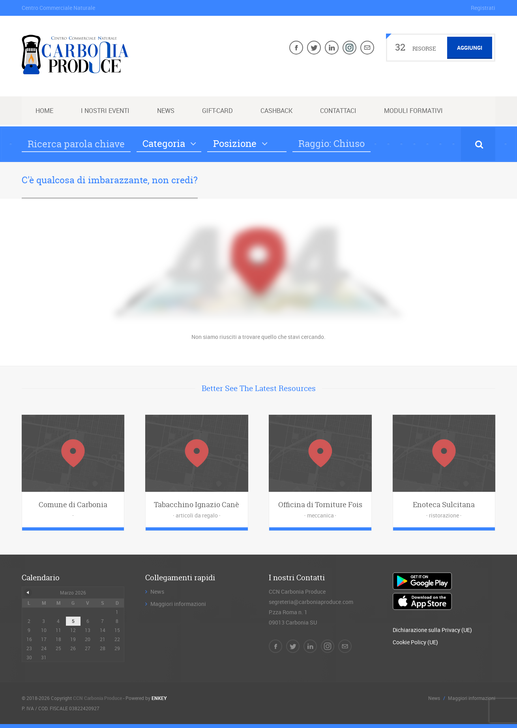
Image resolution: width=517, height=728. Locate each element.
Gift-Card (217, 110)
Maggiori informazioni (178, 604)
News (165, 110)
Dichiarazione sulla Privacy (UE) (432, 630)
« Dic (28, 592)
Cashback (276, 110)
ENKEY (159, 698)
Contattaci (338, 110)
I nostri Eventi (105, 110)
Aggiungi (469, 47)
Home (44, 110)
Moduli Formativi (413, 110)
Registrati (483, 7)
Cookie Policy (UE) (415, 642)
